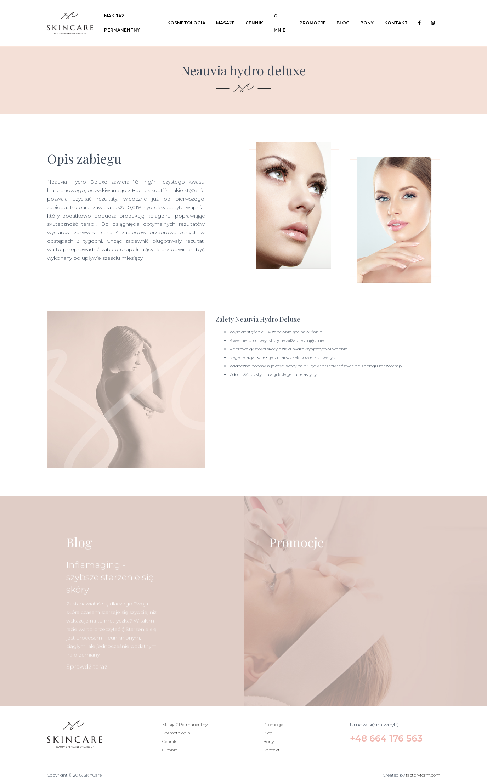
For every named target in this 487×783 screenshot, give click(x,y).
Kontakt (396, 23)
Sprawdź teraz (86, 683)
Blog (343, 23)
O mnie (279, 23)
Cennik (254, 23)
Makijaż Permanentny (122, 23)
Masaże (225, 23)
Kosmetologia (186, 23)
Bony (367, 23)
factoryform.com (423, 775)
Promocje (312, 23)
